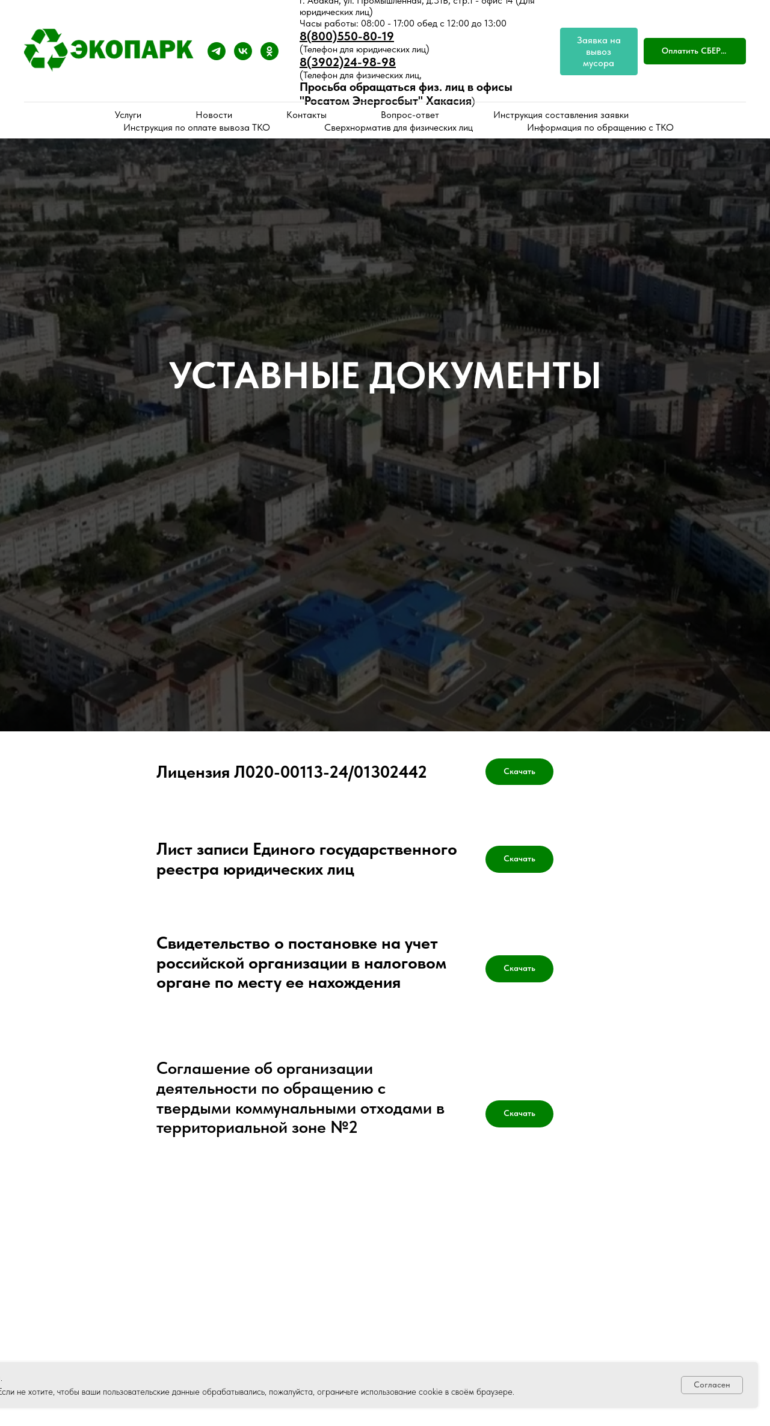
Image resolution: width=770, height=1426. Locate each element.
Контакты (306, 114)
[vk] (243, 51)
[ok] (269, 51)
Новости (214, 114)
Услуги (128, 114)
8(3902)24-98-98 (348, 62)
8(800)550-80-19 (347, 36)
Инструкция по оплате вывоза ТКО (196, 127)
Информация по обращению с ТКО (600, 127)
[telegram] (217, 51)
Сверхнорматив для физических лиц (398, 127)
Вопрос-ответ (410, 114)
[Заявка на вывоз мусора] (599, 51)
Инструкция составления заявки (561, 114)
